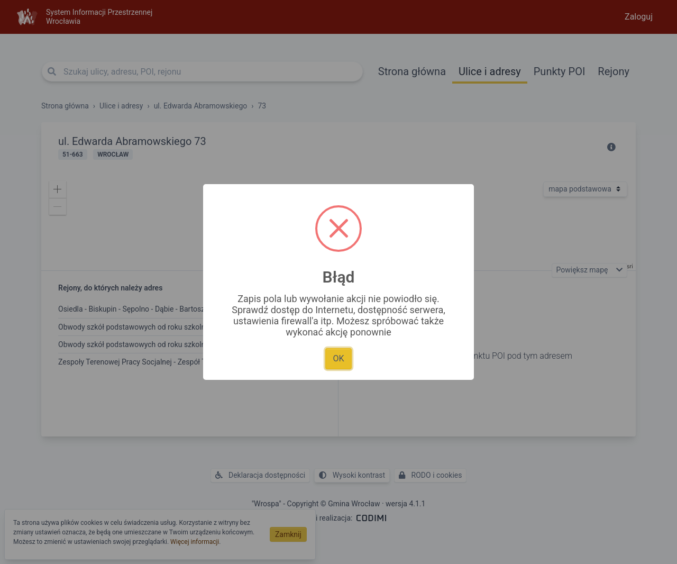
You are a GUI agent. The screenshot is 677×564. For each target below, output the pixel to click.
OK (338, 358)
